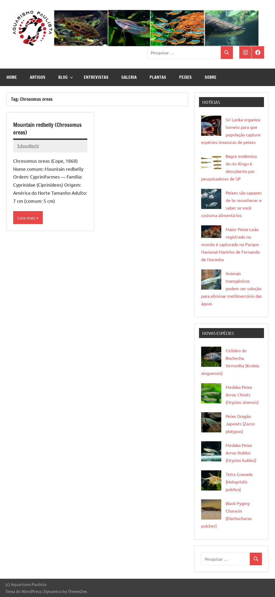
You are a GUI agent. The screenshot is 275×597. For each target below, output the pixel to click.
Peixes (185, 77)
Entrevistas (96, 77)
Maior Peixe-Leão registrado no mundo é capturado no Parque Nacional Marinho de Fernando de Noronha (230, 244)
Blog (65, 77)
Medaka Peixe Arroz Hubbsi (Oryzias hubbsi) (241, 452)
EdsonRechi (28, 145)
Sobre (210, 77)
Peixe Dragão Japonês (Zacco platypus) (240, 423)
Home (11, 77)
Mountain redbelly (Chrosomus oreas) (47, 128)
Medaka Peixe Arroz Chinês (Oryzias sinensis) (242, 394)
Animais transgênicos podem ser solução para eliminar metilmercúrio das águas (231, 288)
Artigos (37, 77)
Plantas (158, 77)
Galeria (129, 77)
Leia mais (26, 217)
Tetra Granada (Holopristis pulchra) (239, 481)
